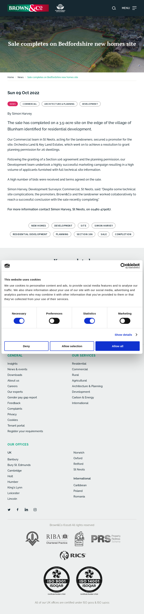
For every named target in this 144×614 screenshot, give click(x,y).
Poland (78, 491)
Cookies (13, 420)
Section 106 (85, 234)
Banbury (13, 459)
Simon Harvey (22, 113)
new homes (38, 225)
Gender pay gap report (22, 397)
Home (11, 77)
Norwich (79, 452)
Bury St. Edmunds (19, 465)
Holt (10, 476)
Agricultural (79, 380)
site (83, 225)
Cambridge (15, 470)
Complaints (15, 408)
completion (123, 234)
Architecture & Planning (87, 386)
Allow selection (72, 346)
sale (104, 234)
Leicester (14, 493)
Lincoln (12, 498)
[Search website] (114, 8)
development (63, 225)
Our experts (15, 392)
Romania (79, 496)
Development (81, 392)
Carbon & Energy (83, 397)
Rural (75, 375)
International (80, 403)
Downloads (15, 375)
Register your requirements (25, 431)
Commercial (80, 369)
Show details (123, 334)
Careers (12, 386)
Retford (78, 464)
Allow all (117, 346)
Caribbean (80, 485)
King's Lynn (15, 487)
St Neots (79, 469)
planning (62, 234)
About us (13, 380)
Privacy (12, 414)
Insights (12, 363)
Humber (13, 482)
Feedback (14, 403)
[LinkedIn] (26, 509)
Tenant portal (16, 425)
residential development (30, 234)
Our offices (18, 444)
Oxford (78, 458)
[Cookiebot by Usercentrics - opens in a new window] (123, 266)
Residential (79, 363)
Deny (26, 346)
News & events (17, 369)
